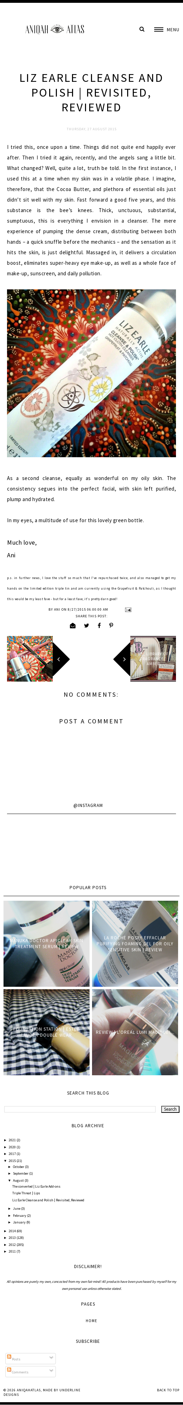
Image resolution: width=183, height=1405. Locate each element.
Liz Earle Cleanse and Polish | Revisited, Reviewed (48, 1200)
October (19, 1166)
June (17, 1208)
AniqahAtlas (29, 1390)
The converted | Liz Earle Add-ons (36, 1186)
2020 (13, 1147)
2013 (13, 1237)
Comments (17, 1372)
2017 (13, 1153)
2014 (13, 1231)
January (19, 1222)
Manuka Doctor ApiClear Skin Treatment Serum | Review (46, 944)
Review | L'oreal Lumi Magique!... (135, 1032)
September (21, 1173)
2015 (13, 1160)
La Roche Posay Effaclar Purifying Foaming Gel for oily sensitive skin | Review (135, 944)
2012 (13, 1244)
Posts (13, 1359)
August (19, 1180)
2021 (13, 1140)
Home (91, 1320)
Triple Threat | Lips (26, 1193)
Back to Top (168, 1390)
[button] (166, 29)
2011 (13, 1251)
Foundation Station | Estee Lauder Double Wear (46, 1032)
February (20, 1215)
